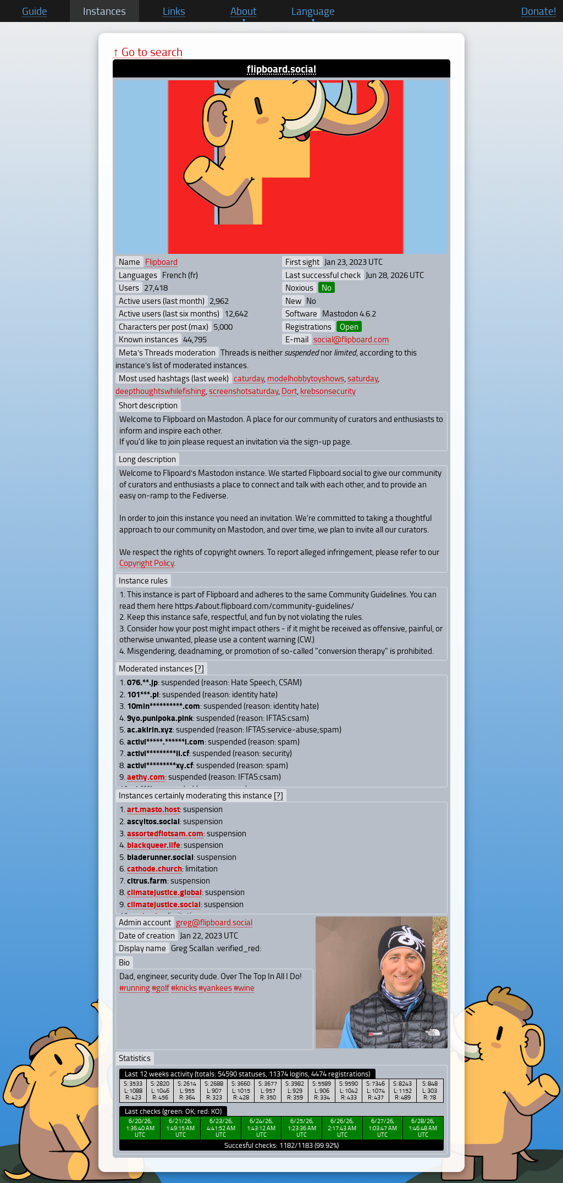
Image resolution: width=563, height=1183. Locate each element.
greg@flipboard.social (214, 922)
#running (134, 987)
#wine (244, 987)
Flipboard (161, 261)
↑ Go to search (148, 51)
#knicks (184, 987)
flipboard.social (281, 68)
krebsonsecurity (328, 390)
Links (174, 11)
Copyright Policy (146, 562)
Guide (34, 11)
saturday (362, 378)
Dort (289, 390)
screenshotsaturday (243, 390)
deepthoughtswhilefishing (160, 390)
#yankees (215, 987)
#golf (160, 987)
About (243, 11)
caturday (249, 378)
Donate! (538, 11)
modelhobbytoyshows (305, 378)
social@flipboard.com (351, 339)
